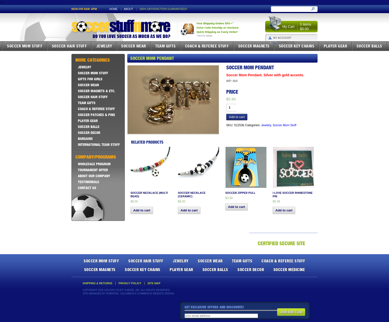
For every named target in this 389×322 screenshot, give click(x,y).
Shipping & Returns (97, 283)
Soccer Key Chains (297, 45)
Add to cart (237, 117)
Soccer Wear (133, 45)
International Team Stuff (99, 144)
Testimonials (88, 182)
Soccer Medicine (289, 269)
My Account (282, 38)
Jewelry (104, 45)
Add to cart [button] (141, 210)
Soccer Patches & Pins (96, 115)
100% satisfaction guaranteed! (163, 9)
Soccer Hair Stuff (69, 45)
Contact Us (286, 42)
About (128, 9)
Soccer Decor (89, 132)
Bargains (85, 138)
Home (113, 9)
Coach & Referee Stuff (207, 45)
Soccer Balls (369, 45)
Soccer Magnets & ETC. (96, 91)
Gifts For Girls (90, 79)
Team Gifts (165, 45)
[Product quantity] (231, 107)
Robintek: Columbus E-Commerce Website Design (140, 293)
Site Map (154, 283)
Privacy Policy (130, 283)
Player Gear (335, 45)
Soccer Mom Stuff (24, 45)
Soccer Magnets (254, 45)
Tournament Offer (93, 170)
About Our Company (94, 176)
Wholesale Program (94, 164)
